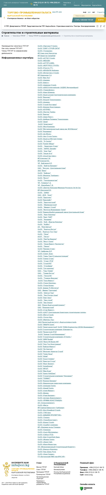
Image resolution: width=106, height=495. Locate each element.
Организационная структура (42, 477)
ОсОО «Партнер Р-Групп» (48, 46)
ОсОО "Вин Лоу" (44, 78)
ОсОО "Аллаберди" (45, 366)
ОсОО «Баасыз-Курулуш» (48, 449)
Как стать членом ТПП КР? (12, 48)
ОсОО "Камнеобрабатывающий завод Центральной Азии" (61, 212)
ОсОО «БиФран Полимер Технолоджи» (53, 119)
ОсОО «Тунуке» (44, 418)
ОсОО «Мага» (43, 405)
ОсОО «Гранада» (44, 430)
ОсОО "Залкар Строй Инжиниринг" (51, 334)
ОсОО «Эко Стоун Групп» (47, 136)
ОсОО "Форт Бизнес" (46, 364)
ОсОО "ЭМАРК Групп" (46, 325)
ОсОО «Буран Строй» (46, 422)
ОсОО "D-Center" (45, 141)
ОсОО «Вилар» (43, 393)
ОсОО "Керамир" (45, 220)
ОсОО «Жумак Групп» (46, 440)
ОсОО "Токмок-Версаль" (48, 278)
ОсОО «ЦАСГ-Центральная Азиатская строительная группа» (62, 312)
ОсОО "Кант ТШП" (45, 217)
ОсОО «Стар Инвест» (46, 310)
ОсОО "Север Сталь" (46, 259)
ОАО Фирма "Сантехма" (47, 290)
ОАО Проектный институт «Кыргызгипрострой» (57, 322)
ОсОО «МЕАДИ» (44, 61)
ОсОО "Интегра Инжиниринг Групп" (52, 210)
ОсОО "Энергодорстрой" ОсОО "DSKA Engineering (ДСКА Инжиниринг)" (66, 327)
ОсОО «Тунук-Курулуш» (47, 283)
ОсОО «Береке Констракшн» (49, 107)
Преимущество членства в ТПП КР (15, 46)
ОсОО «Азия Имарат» (46, 391)
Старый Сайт (101, 12)
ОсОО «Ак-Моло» (44, 134)
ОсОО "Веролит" (44, 97)
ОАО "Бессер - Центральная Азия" (52, 168)
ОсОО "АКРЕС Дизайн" (47, 149)
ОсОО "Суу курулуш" (46, 268)
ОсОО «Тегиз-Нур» (45, 317)
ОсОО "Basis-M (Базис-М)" (48, 342)
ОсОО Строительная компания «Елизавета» (55, 330)
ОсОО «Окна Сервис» (46, 454)
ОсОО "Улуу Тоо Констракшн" (49, 344)
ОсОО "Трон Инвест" (46, 281)
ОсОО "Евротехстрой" (47, 202)
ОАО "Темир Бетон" (46, 273)
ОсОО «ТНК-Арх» (44, 413)
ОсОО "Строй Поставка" (47, 105)
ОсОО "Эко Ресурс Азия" (48, 295)
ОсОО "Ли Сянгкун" (45, 349)
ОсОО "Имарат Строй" (47, 207)
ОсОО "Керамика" (45, 132)
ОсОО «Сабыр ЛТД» (46, 435)
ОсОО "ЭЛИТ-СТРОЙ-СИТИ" (49, 48)
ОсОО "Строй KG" (45, 264)
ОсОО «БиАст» (43, 83)
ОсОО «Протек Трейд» (47, 112)
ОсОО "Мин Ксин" (44, 371)
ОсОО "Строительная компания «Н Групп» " (55, 337)
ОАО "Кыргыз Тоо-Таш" (48, 232)
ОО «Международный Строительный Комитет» (57, 447)
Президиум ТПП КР (42, 472)
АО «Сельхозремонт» (46, 403)
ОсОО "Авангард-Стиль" (48, 146)
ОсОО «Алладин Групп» (47, 386)
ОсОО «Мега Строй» (46, 315)
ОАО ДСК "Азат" (45, 195)
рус (89, 12)
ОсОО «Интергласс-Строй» (48, 73)
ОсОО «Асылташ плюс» (47, 156)
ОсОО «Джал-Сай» (45, 442)
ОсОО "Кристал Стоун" (47, 361)
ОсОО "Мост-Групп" (46, 242)
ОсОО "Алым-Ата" (45, 154)
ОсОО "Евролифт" (45, 200)
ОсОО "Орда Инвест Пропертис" (51, 244)
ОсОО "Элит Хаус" (45, 298)
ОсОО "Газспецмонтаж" (48, 180)
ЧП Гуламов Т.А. (44, 183)
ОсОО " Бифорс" (44, 173)
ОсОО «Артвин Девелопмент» (50, 398)
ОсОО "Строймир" (45, 266)
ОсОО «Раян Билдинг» (46, 396)
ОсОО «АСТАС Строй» (46, 58)
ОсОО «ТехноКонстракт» (48, 420)
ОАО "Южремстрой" (46, 308)
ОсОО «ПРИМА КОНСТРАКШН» (50, 400)
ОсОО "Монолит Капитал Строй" (50, 352)
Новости (77, 5)
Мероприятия (86, 5)
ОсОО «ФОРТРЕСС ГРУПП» (48, 66)
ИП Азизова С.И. (44, 158)
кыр (84, 12)
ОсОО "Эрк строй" (45, 300)
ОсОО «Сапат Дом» (45, 254)
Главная (5, 36)
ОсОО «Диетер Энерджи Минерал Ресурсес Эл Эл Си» (59, 188)
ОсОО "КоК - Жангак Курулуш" (50, 222)
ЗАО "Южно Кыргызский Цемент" (51, 305)
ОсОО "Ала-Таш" (45, 151)
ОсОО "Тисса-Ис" (45, 276)
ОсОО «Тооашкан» (45, 51)
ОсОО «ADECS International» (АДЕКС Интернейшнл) (58, 88)
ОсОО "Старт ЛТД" (46, 261)
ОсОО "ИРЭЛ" (43, 369)
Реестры (77, 26)
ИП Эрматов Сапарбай (46, 56)
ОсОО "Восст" (43, 178)
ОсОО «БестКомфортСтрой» (49, 410)
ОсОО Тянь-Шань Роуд (47, 452)
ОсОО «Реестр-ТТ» (45, 68)
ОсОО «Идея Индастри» (47, 444)
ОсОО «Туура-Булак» (46, 286)
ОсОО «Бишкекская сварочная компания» (54, 383)
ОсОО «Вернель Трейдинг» (48, 176)
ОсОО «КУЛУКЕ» (44, 110)
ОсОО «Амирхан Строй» (47, 85)
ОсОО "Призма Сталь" (47, 249)
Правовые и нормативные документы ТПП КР (42, 482)
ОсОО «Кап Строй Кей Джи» (49, 437)
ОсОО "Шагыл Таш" (46, 293)
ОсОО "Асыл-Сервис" (46, 359)
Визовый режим (59, 469)
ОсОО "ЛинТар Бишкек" (47, 239)
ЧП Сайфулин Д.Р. (45, 251)
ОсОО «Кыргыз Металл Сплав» (50, 139)
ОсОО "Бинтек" (44, 114)
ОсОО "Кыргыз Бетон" (47, 229)
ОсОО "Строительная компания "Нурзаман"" (55, 376)
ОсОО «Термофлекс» (46, 90)
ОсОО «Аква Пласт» (45, 117)
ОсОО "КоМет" (44, 224)
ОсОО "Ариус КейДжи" (47, 374)
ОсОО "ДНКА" (43, 193)
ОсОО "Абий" (43, 356)
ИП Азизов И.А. (44, 161)
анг (93, 12)
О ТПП (6, 26)
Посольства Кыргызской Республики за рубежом (62, 472)
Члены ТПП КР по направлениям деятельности (44, 36)
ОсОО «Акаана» (44, 102)
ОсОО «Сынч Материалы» (48, 432)
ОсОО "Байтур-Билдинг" (48, 166)
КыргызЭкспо (96, 5)
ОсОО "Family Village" (46, 144)
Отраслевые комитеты (64, 26)
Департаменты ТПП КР (18, 26)
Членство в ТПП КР (19, 36)
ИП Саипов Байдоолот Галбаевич (51, 408)
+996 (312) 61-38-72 (41, 3)
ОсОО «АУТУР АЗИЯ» (46, 63)
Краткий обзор (59, 467)
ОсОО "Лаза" (43, 234)
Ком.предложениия (88, 26)
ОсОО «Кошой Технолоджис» (49, 100)
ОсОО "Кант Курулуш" (47, 215)
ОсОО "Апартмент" (45, 124)
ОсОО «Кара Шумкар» (46, 92)
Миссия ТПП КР (41, 467)
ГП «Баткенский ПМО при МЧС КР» (51, 457)
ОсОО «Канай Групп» (46, 388)
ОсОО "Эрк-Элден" (45, 303)
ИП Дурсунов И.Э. (44, 190)
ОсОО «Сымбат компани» (48, 425)
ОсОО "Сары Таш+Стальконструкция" (53, 256)
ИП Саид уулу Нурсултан (47, 53)
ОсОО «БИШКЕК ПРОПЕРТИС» (49, 415)
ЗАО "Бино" (42, 171)
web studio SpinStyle (18, 484)
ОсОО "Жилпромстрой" (47, 205)
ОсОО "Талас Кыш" (45, 354)
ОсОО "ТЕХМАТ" (44, 378)
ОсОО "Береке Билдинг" (47, 381)
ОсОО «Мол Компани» (46, 127)
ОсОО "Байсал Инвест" (47, 347)
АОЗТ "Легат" (44, 237)
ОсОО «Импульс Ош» (46, 320)
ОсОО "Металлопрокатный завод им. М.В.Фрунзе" (58, 129)
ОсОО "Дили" (43, 122)
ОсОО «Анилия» (44, 80)
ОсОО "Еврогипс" (45, 198)
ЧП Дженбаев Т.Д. (45, 185)
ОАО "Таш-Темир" (45, 271)
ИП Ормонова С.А (45, 75)
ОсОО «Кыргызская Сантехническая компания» (57, 95)
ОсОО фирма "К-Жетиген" (48, 288)
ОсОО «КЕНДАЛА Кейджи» (48, 70)
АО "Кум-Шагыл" (45, 227)
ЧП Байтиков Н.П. (45, 163)
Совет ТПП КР (41, 469)
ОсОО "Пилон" (44, 246)
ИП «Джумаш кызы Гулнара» (49, 427)
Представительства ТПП (36, 26)
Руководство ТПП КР (43, 474)
